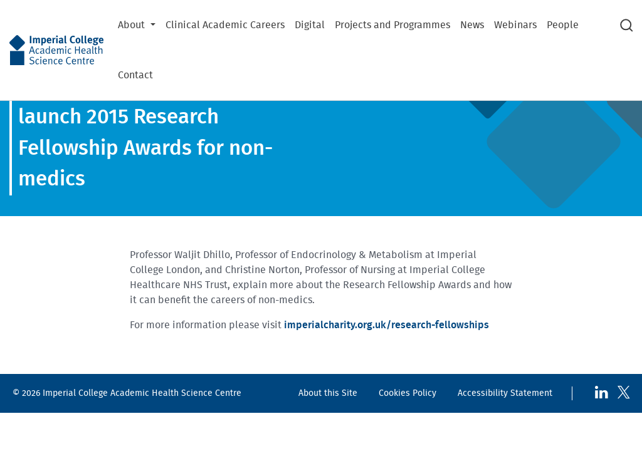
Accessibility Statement (505, 393)
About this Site (327, 393)
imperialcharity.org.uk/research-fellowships (386, 325)
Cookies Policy (407, 393)
